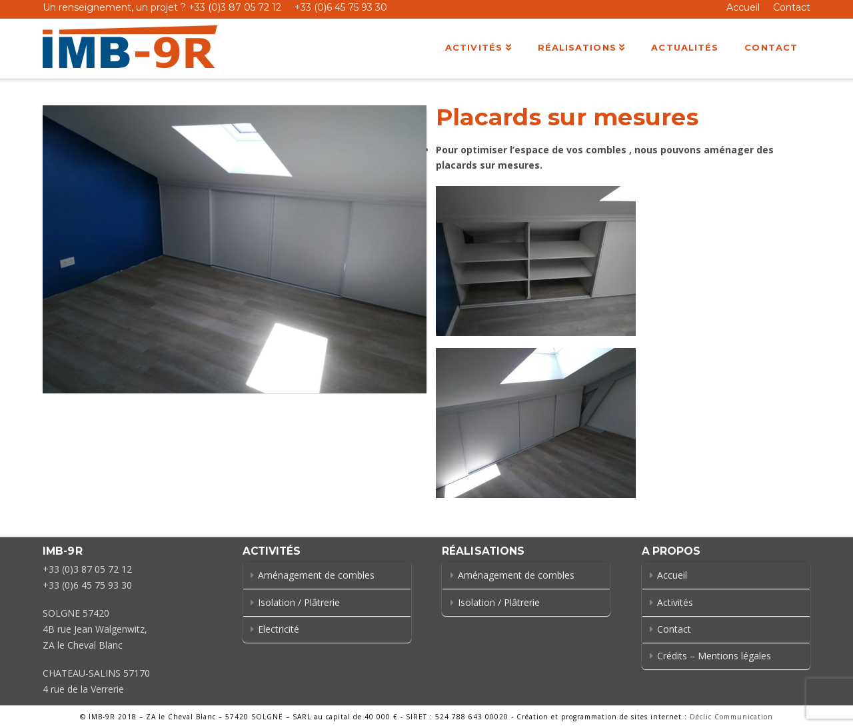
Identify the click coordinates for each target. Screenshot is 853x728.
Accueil (743, 7)
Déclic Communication (731, 716)
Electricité (278, 629)
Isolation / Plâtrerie (299, 602)
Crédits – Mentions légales (714, 655)
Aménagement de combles (316, 575)
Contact (791, 7)
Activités (675, 602)
